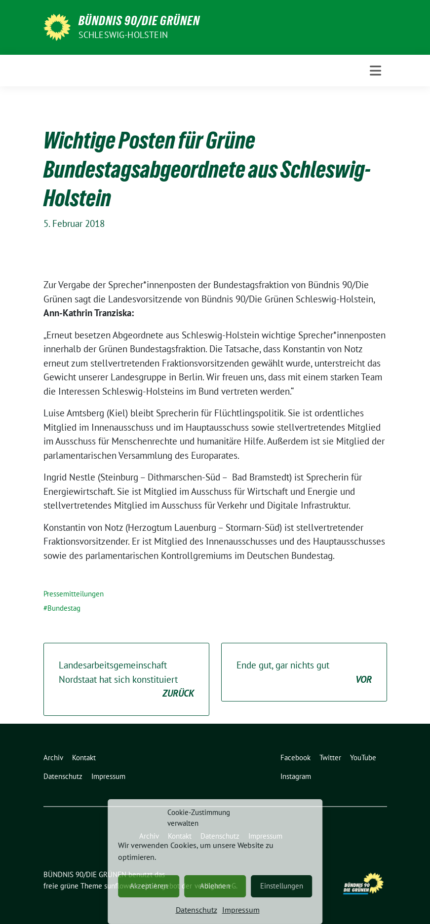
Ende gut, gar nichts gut (304, 672)
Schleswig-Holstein (123, 34)
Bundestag (63, 608)
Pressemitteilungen (73, 593)
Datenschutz (196, 910)
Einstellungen (281, 885)
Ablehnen (215, 885)
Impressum (241, 910)
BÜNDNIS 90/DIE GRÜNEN (139, 20)
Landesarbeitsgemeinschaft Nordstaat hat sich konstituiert (126, 680)
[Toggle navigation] (375, 70)
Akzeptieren (149, 885)
